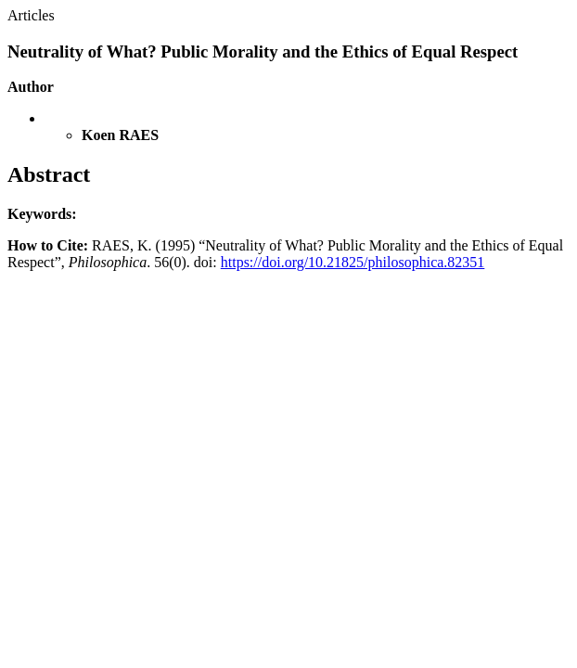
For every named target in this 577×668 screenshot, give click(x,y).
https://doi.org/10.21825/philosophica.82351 (353, 262)
